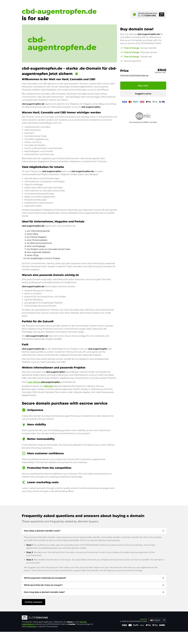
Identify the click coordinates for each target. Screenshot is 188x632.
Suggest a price (143, 93)
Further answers (33, 602)
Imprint (143, 619)
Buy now (143, 85)
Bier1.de (48, 386)
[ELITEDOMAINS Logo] (60, 618)
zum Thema (44, 382)
